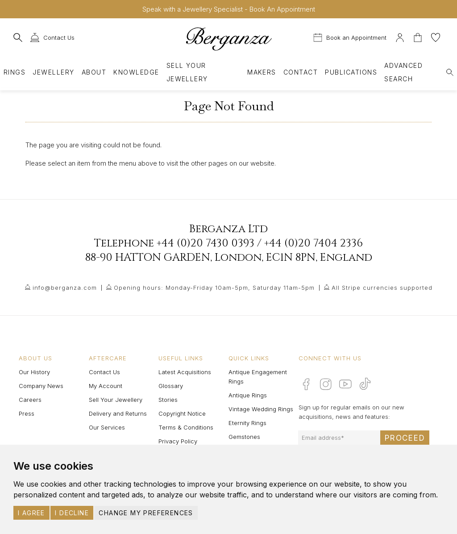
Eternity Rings (247, 422)
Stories (168, 399)
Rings (14, 72)
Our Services (107, 427)
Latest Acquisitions (184, 371)
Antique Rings (247, 395)
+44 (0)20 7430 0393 (205, 243)
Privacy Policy (177, 441)
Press (26, 413)
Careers (30, 399)
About (94, 72)
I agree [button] (31, 513)
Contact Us (104, 371)
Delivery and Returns (118, 413)
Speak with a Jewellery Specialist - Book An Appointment (228, 9)
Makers (261, 72)
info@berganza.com (65, 287)
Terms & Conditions (185, 427)
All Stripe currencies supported (382, 287)
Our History (34, 371)
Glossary (170, 385)
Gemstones (244, 436)
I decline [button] (72, 513)
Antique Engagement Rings (257, 376)
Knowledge (136, 72)
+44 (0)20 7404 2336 (313, 243)
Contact (300, 72)
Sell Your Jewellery (187, 72)
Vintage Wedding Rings (260, 409)
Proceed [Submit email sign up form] (405, 438)
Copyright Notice (182, 413)
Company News (41, 385)
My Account (105, 385)
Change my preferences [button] (146, 513)
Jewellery (53, 72)
